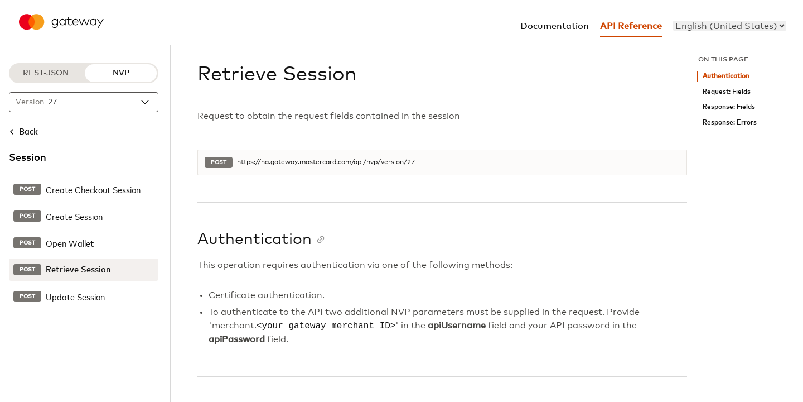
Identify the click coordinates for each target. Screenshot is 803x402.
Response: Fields (729, 107)
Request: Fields (727, 91)
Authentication (726, 76)
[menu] (729, 26)
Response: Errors (730, 122)
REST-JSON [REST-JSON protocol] (46, 73)
